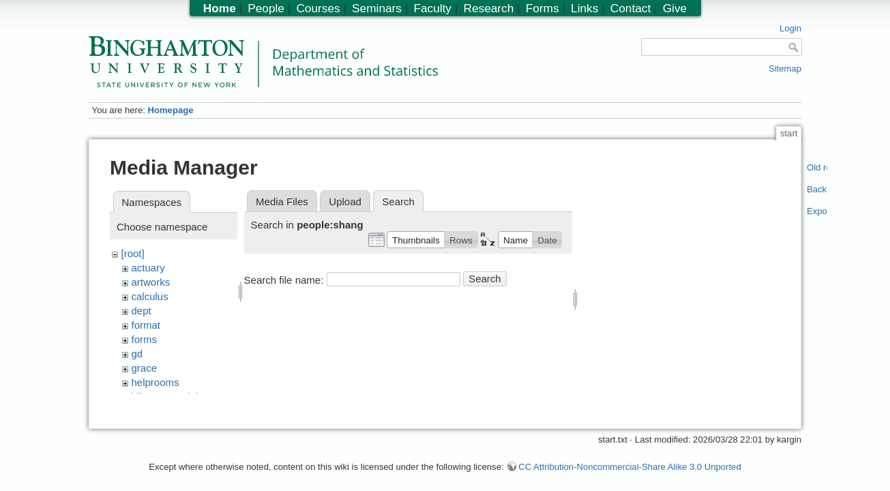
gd (137, 353)
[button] (416, 239)
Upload (345, 201)
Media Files (282, 201)
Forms (542, 8)
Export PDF (817, 211)
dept (141, 310)
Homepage (170, 110)
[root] (133, 253)
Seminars (377, 8)
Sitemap (785, 68)
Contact (630, 8)
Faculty (432, 8)
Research (488, 8)
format (146, 325)
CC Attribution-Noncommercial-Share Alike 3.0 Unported (629, 460)
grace (145, 368)
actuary (148, 267)
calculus (150, 296)
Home (219, 8)
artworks (151, 282)
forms (145, 339)
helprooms (155, 382)
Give (675, 8)
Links (584, 8)
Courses (318, 8)
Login (790, 28)
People (266, 8)
